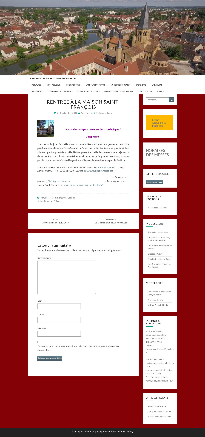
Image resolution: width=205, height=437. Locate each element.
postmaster (87, 113)
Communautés (59, 197)
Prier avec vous (73, 85)
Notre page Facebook (157, 207)
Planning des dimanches (59, 181)
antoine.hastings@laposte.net (98, 170)
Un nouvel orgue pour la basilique (119, 91)
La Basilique (157, 85)
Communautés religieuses (60, 91)
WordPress (110, 431)
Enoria (159, 91)
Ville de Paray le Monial (158, 305)
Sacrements (141, 85)
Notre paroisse (44, 201)
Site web (41, 328)
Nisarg (130, 431)
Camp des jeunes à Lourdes (160, 411)
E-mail (40, 314)
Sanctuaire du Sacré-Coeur (159, 259)
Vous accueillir (53, 85)
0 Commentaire (104, 113)
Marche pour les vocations (159, 416)
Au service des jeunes (120, 85)
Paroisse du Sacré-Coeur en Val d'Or (53, 78)
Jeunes (71, 197)
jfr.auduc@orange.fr (105, 167)
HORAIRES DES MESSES (157, 152)
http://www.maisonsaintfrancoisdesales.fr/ (82, 185)
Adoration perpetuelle (158, 232)
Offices (57, 201)
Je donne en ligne (154, 182)
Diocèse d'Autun (155, 253)
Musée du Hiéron (155, 300)
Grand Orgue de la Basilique (159, 122)
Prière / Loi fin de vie (157, 406)
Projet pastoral (145, 91)
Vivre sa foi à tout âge (95, 85)
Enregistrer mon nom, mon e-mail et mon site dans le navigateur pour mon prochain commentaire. (78, 348)
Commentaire (44, 257)
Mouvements (37, 91)
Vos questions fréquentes (88, 91)
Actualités (36, 85)
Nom (39, 300)
